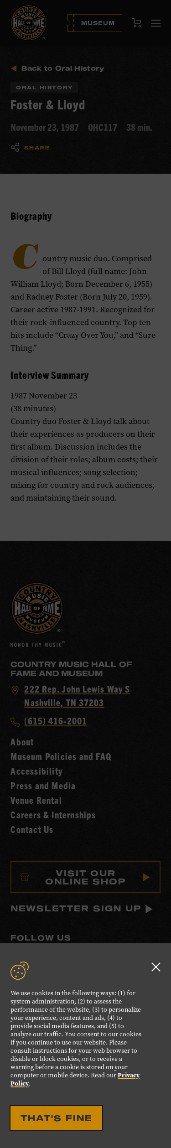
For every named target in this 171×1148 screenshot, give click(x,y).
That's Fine (56, 1118)
